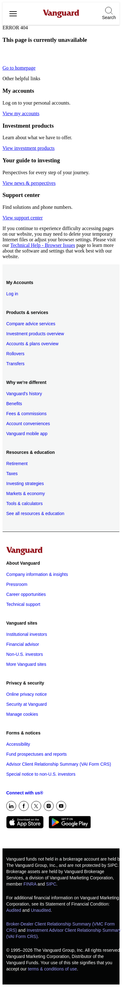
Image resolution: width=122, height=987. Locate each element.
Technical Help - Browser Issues (42, 245)
